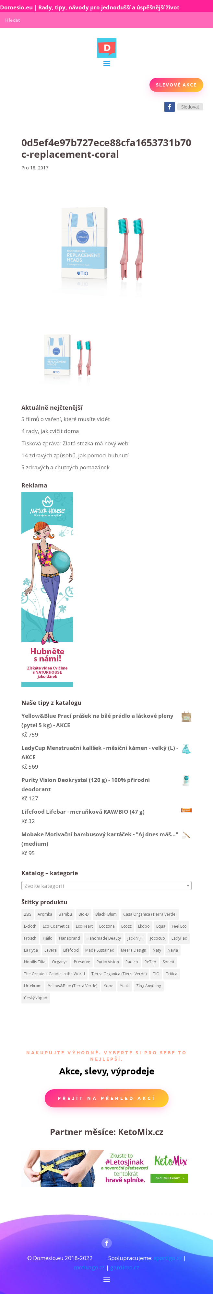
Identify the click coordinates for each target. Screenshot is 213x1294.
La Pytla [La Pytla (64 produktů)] (31, 950)
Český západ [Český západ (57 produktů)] (35, 998)
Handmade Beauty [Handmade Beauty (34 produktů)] (104, 938)
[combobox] (106, 885)
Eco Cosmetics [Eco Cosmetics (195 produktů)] (56, 926)
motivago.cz (89, 1267)
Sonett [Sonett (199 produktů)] (168, 962)
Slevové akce (176, 84)
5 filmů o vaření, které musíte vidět (66, 419)
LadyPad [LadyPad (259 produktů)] (179, 938)
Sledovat (190, 107)
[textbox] (107, 885)
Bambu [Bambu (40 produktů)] (65, 914)
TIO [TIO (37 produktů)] (156, 974)
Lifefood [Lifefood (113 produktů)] (71, 950)
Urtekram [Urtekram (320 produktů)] (32, 986)
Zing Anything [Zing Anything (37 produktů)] (148, 986)
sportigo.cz (168, 1258)
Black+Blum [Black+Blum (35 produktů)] (106, 914)
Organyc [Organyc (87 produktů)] (59, 962)
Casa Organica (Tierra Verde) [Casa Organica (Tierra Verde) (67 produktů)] (149, 914)
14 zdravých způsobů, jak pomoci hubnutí (75, 455)
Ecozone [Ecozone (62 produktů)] (107, 926)
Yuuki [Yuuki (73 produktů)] (125, 986)
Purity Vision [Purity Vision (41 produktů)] (108, 962)
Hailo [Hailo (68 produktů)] (48, 938)
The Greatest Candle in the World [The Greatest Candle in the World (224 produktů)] (54, 974)
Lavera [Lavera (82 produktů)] (50, 950)
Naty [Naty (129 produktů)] (157, 950)
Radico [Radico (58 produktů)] (131, 962)
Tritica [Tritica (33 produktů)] (171, 974)
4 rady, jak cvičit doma (50, 431)
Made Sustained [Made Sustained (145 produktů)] (99, 950)
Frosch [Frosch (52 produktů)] (30, 938)
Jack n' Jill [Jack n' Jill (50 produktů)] (135, 938)
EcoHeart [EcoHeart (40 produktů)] (84, 926)
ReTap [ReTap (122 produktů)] (150, 962)
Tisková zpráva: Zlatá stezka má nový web (74, 443)
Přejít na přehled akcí (107, 1098)
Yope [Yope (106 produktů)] (108, 986)
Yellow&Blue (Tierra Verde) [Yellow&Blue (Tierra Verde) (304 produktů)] (72, 986)
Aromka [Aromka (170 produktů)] (45, 914)
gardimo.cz (124, 1267)
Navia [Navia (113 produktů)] (173, 950)
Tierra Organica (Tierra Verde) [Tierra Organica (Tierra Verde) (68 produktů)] (119, 974)
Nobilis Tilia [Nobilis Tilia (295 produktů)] (34, 962)
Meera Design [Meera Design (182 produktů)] (133, 950)
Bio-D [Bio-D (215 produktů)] (83, 914)
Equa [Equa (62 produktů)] (160, 926)
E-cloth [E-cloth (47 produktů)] (30, 926)
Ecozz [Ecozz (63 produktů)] (126, 926)
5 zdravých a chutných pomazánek (65, 467)
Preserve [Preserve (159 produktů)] (82, 962)
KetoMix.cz (140, 1132)
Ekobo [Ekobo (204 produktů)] (144, 926)
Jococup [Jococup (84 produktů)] (157, 938)
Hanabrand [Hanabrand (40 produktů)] (69, 938)
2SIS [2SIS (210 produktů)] (27, 914)
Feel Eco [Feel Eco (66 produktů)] (179, 926)
